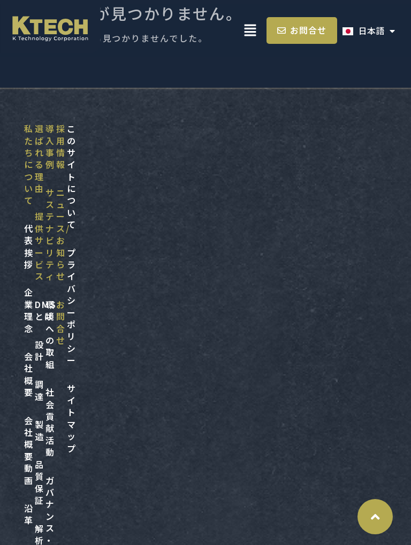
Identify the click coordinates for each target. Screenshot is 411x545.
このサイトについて (174, 363)
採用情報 (43, 363)
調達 (127, 240)
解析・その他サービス (166, 324)
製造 (127, 268)
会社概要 (43, 212)
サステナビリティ (279, 156)
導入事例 (260, 128)
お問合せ (43, 419)
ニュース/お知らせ (64, 391)
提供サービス (147, 156)
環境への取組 (270, 184)
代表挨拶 (43, 156)
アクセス (43, 296)
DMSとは (138, 184)
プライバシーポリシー (179, 391)
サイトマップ (160, 419)
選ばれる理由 (147, 128)
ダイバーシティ (274, 296)
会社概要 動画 (54, 240)
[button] (250, 31)
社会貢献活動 (270, 212)
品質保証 (137, 296)
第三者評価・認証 (279, 268)
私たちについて (57, 128)
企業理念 (43, 184)
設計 (127, 212)
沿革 (33, 268)
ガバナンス (265, 240)
